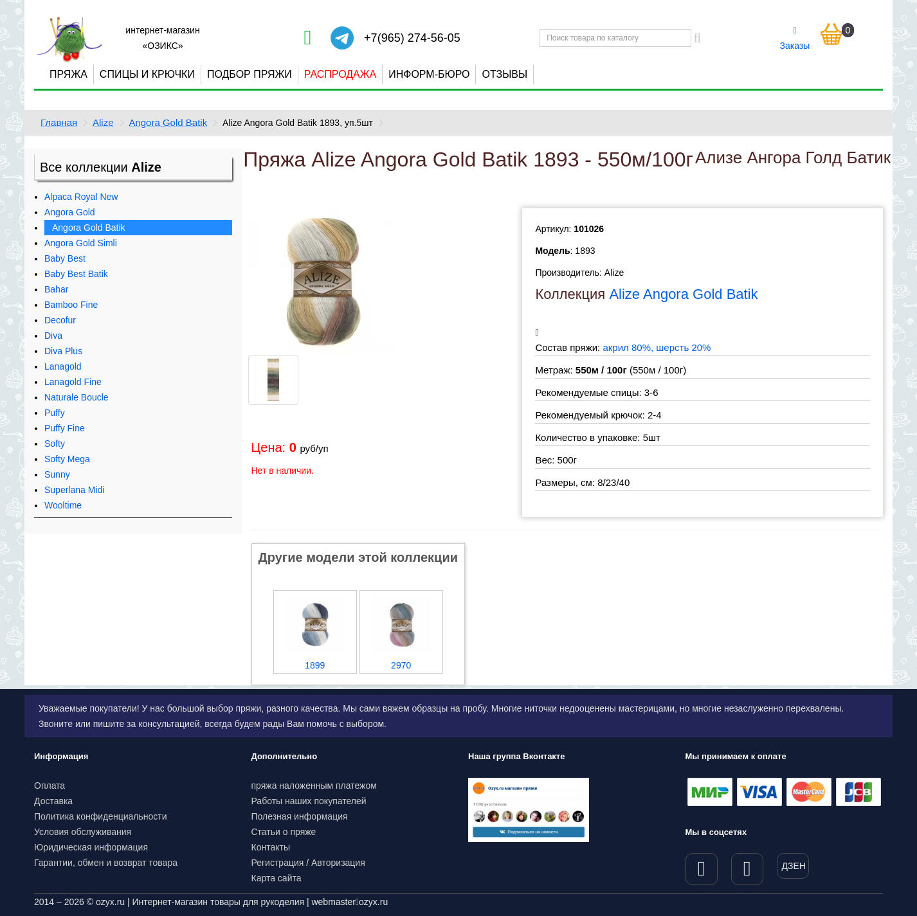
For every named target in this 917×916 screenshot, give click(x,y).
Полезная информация (299, 816)
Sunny (57, 474)
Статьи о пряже (283, 832)
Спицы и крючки (147, 74)
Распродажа (340, 74)
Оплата (49, 785)
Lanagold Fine (73, 382)
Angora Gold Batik (168, 122)
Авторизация (338, 863)
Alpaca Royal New (81, 197)
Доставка (53, 801)
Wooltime (63, 505)
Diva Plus (63, 351)
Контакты (270, 847)
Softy (54, 443)
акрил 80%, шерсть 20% (657, 347)
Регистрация (277, 863)
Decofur (60, 320)
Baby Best (65, 258)
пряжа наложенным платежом (314, 785)
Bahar (56, 289)
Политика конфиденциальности (100, 816)
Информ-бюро (428, 74)
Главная (59, 122)
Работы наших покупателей (309, 801)
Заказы (795, 38)
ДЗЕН (794, 866)
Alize (103, 122)
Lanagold (63, 366)
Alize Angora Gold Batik (683, 294)
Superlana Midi (74, 490)
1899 (315, 665)
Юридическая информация (91, 847)
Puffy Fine (64, 428)
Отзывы (504, 74)
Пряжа (68, 74)
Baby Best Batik (76, 274)
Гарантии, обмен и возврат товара (105, 863)
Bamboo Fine (71, 305)
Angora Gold (69, 212)
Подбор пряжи (249, 74)
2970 (401, 665)
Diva (53, 335)
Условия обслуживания (82, 832)
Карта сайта (276, 878)
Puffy (54, 413)
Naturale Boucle (76, 397)
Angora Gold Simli (80, 243)
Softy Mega (67, 459)
